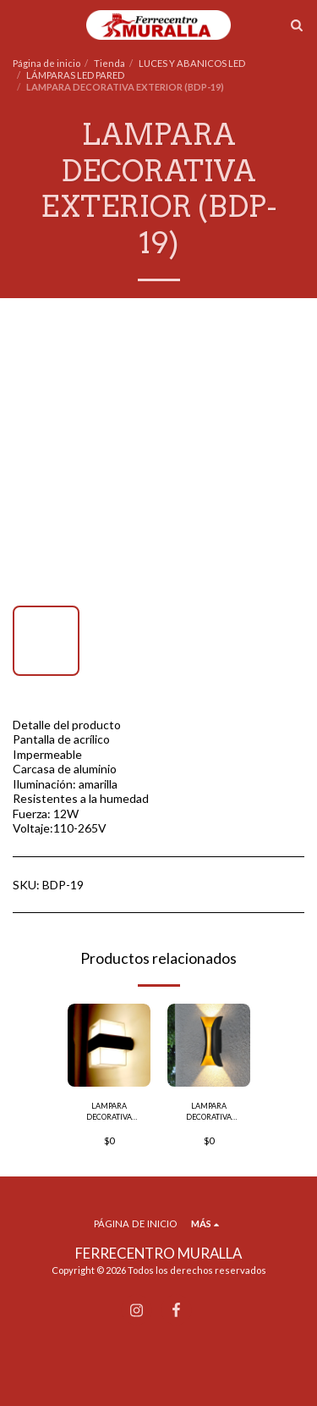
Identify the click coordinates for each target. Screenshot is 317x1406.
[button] (18, 24)
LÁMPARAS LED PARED (75, 74)
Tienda (109, 63)
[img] (109, 1045)
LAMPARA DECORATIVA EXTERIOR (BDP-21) (109, 1112)
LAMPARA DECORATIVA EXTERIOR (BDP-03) (209, 1112)
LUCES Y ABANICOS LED (192, 63)
